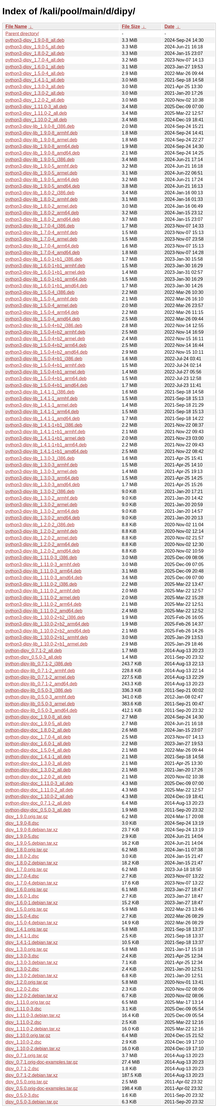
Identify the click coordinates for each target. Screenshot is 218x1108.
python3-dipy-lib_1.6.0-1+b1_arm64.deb (45, 279)
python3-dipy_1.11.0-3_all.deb (36, 106)
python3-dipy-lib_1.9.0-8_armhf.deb (41, 132)
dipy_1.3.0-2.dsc (22, 969)
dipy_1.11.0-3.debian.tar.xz (32, 1015)
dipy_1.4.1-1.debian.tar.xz (31, 942)
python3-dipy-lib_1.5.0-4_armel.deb (41, 305)
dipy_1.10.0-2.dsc (23, 1042)
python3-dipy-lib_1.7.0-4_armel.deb (41, 239)
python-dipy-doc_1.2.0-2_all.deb (38, 776)
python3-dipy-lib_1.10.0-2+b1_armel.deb (46, 644)
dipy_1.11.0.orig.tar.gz (27, 1002)
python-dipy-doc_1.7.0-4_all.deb (38, 737)
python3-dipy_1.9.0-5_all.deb (34, 46)
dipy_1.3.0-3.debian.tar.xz (31, 962)
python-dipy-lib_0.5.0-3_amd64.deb (41, 710)
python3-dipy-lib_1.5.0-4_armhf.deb (41, 298)
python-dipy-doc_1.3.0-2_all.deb (38, 769)
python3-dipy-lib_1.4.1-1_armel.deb (41, 405)
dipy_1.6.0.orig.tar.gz (26, 889)
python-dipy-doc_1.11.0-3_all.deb (39, 783)
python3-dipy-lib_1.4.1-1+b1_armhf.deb (45, 431)
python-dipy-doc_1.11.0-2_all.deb (39, 790)
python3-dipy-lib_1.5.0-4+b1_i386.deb (43, 358)
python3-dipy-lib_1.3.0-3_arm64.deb (42, 478)
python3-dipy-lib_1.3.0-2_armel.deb (41, 504)
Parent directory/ (22, 33)
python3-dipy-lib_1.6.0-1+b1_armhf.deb (45, 265)
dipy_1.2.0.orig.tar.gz (26, 982)
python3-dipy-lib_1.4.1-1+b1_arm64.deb (45, 444)
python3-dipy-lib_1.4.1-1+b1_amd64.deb (46, 451)
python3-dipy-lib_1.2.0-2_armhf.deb (41, 531)
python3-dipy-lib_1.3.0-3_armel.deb (41, 471)
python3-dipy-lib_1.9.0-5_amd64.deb (42, 186)
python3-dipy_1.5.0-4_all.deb (34, 73)
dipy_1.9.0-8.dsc (22, 823)
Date (169, 26)
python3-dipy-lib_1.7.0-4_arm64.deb (42, 246)
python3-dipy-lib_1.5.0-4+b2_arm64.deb (45, 345)
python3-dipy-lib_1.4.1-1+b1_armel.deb (45, 438)
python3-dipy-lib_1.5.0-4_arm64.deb (42, 312)
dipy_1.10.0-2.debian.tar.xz (32, 1048)
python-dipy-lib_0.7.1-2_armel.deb (40, 677)
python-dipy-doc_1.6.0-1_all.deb (38, 743)
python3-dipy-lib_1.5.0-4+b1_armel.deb (45, 371)
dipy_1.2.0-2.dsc (22, 989)
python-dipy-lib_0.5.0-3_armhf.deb (40, 697)
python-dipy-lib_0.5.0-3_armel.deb (40, 703)
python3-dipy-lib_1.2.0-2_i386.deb (39, 524)
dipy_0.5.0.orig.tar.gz (26, 1081)
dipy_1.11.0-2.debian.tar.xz (32, 1028)
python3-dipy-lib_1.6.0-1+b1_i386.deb (43, 259)
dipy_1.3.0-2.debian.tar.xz (31, 975)
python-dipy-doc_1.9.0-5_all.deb (38, 723)
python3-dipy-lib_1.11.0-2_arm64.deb (43, 604)
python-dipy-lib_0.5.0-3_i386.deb (38, 690)
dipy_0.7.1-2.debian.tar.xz (31, 1075)
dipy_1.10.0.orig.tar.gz (27, 1035)
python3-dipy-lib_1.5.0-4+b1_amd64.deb (46, 385)
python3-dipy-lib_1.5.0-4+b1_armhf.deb (45, 365)
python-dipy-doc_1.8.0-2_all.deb (38, 730)
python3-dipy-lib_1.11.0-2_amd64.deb (43, 610)
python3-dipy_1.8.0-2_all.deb (34, 53)
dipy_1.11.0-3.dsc (23, 1008)
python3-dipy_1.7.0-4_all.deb (34, 60)
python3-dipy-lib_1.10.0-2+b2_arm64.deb (47, 624)
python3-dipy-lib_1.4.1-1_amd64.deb (42, 418)
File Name (16, 26)
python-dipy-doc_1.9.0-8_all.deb (38, 717)
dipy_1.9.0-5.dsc (22, 836)
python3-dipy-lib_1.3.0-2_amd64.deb (42, 517)
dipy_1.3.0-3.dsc (22, 955)
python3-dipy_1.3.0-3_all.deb (34, 86)
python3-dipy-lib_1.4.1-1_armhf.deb (41, 398)
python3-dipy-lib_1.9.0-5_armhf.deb (41, 166)
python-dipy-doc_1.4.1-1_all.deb (38, 756)
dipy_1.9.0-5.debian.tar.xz (31, 843)
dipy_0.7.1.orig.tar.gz (26, 1055)
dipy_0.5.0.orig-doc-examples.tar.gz (41, 1088)
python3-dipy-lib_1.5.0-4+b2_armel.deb (45, 338)
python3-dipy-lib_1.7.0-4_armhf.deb (41, 232)
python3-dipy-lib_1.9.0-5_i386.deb (39, 159)
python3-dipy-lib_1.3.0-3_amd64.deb (42, 484)
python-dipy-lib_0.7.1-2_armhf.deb (40, 670)
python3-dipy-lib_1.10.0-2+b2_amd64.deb (47, 630)
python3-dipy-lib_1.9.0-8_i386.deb (39, 126)
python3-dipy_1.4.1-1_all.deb (34, 80)
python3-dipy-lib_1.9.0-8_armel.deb (41, 139)
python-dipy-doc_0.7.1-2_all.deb (38, 803)
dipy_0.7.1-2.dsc (22, 1068)
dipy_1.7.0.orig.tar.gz (26, 869)
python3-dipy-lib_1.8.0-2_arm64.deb (42, 212)
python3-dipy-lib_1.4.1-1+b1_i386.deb (43, 425)
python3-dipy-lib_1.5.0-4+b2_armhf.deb (45, 332)
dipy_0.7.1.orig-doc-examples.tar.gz (41, 1062)
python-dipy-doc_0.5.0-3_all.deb (38, 810)
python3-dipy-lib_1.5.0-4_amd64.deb (42, 318)
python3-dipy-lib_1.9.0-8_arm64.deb (42, 146)
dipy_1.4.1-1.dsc (22, 935)
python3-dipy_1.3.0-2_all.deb (34, 93)
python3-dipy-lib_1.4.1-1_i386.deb (39, 391)
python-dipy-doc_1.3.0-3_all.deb (38, 763)
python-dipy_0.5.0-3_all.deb (33, 657)
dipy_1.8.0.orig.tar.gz (26, 849)
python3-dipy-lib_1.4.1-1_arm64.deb (42, 411)
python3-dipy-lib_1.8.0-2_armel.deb (41, 206)
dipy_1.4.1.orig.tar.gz (26, 929)
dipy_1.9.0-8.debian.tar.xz (31, 829)
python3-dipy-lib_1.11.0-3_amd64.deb (43, 577)
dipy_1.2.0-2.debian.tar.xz (31, 995)
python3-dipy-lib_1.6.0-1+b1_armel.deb (45, 272)
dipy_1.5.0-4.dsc (22, 916)
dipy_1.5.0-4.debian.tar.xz (31, 922)
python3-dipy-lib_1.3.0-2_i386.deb (39, 491)
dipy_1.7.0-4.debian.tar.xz (31, 883)
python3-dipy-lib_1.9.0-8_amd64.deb (42, 153)
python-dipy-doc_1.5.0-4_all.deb (38, 750)
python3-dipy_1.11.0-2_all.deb (36, 113)
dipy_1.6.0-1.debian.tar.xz (31, 902)
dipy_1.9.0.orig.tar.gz (26, 816)
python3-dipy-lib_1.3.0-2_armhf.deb (41, 498)
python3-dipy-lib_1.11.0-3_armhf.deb (42, 564)
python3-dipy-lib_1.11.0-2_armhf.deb (42, 590)
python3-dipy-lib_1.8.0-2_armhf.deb (41, 199)
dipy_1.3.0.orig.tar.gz (26, 949)
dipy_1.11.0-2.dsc (23, 1022)
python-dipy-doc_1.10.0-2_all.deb (39, 796)
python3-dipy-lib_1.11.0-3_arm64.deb (43, 571)
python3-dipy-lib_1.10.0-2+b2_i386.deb (45, 617)
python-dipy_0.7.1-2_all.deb (33, 650)
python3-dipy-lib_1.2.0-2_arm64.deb (42, 544)
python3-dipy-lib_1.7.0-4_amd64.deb (42, 252)
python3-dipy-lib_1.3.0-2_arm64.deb (42, 511)
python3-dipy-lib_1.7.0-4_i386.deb (39, 225)
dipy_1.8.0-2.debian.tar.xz (31, 862)
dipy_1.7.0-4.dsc (22, 876)
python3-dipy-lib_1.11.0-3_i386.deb (41, 557)
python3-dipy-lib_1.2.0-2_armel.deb (41, 537)
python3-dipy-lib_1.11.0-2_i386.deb (41, 584)
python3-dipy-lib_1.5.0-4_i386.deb (39, 292)
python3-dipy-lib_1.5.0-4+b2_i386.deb (43, 325)
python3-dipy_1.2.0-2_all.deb (34, 100)
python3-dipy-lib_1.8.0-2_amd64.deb (42, 219)
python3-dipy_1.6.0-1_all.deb (34, 66)
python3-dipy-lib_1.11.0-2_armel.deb (42, 597)
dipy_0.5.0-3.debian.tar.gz (31, 1101)
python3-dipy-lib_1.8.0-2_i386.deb (39, 192)
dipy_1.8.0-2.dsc (22, 856)
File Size (131, 26)
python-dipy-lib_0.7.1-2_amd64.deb (41, 683)
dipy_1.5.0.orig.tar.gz (26, 909)
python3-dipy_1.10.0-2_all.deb (36, 119)
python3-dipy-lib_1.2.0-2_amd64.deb (42, 551)
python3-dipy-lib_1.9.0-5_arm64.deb (42, 179)
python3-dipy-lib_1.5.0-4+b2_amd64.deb (46, 352)
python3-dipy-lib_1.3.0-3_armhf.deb (41, 464)
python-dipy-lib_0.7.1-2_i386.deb (38, 663)
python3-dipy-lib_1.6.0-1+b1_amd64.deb (46, 285)
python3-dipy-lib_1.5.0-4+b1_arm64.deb (45, 378)
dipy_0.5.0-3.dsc (22, 1095)
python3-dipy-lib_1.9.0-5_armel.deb (41, 173)
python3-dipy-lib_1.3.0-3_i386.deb (39, 458)
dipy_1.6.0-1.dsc (22, 896)
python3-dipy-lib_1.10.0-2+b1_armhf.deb (46, 637)
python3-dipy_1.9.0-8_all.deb (34, 40)
